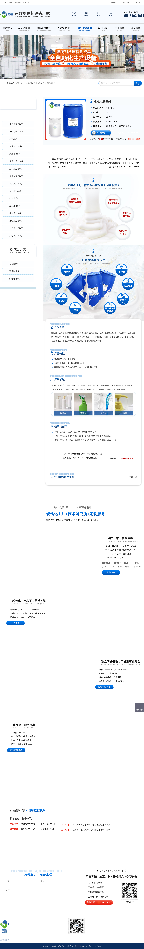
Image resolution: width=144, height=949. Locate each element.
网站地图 (139, 3)
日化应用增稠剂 (49, 83)
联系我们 (126, 3)
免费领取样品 (128, 454)
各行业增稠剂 (26, 83)
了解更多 (133, 477)
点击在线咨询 (113, 454)
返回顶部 (139, 710)
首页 (17, 83)
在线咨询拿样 (16, 750)
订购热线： (128, 133)
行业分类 (37, 83)
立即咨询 (111, 572)
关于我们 (114, 3)
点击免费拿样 (102, 133)
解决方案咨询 (104, 687)
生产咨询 (15, 623)
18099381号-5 (83, 946)
